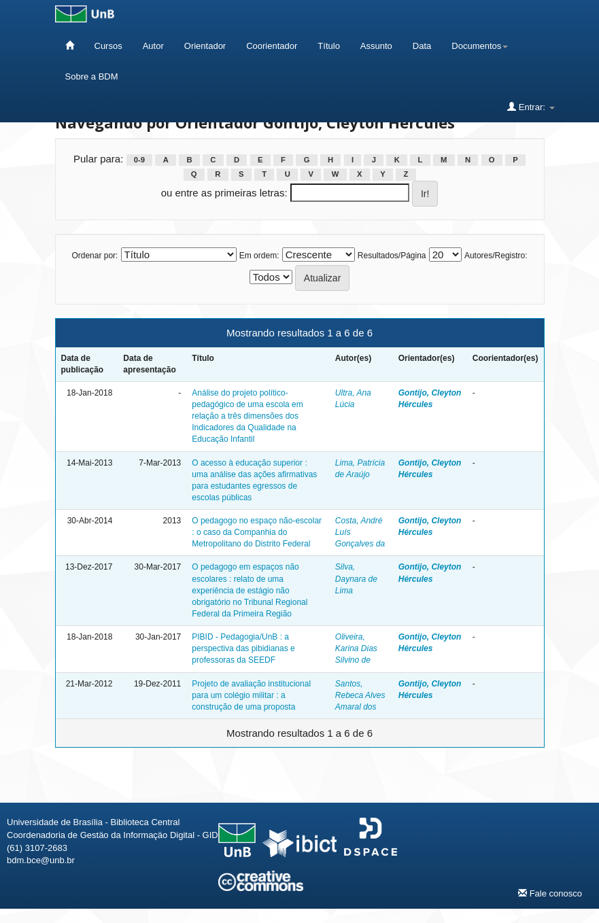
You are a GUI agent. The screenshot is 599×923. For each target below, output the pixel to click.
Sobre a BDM (91, 76)
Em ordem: (259, 255)
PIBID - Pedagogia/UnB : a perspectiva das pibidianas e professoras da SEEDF (243, 648)
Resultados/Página (392, 255)
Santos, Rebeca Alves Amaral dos (360, 695)
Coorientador (271, 46)
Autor (153, 46)
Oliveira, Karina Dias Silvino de (356, 648)
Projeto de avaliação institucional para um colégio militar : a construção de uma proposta (251, 695)
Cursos (108, 46)
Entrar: (530, 106)
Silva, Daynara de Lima (356, 578)
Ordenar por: (94, 255)
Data (422, 46)
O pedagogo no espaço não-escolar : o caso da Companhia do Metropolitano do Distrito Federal (257, 532)
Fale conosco (550, 893)
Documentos (479, 46)
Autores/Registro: (496, 255)
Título (329, 46)
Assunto (376, 46)
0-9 (139, 160)
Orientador (205, 46)
